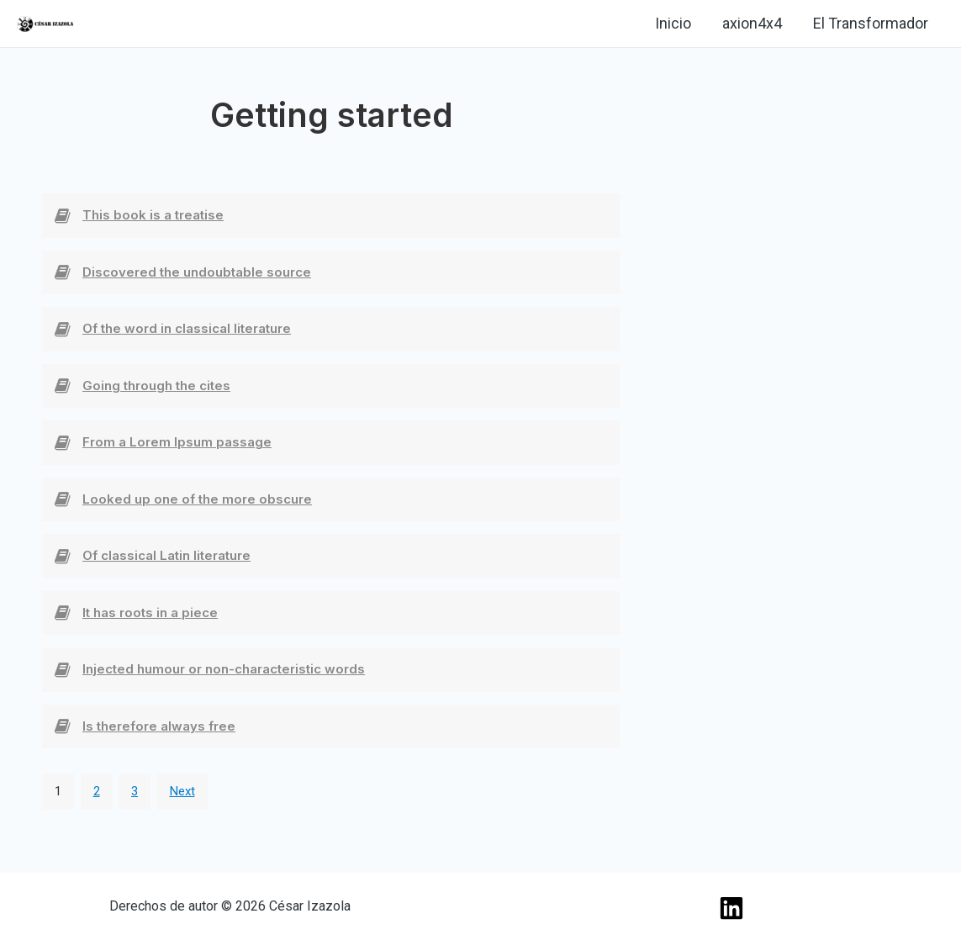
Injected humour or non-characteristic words (223, 669)
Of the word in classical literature (186, 328)
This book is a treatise (153, 215)
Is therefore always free (158, 726)
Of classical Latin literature (166, 555)
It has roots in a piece (150, 613)
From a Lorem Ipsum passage (177, 442)
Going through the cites (156, 385)
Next (182, 791)
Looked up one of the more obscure (197, 499)
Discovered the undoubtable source (196, 272)
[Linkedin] (106, 24)
